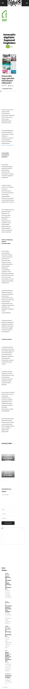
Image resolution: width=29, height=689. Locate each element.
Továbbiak (5, 670)
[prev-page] (2, 463)
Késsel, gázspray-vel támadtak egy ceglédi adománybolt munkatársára (8, 565)
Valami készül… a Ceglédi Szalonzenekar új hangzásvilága (8, 639)
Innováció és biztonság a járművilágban (8, 456)
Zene (6, 633)
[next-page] (5, 463)
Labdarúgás (8, 656)
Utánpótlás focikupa (8, 659)
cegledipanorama (7, 71)
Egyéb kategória (7, 432)
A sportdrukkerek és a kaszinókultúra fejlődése (8, 440)
